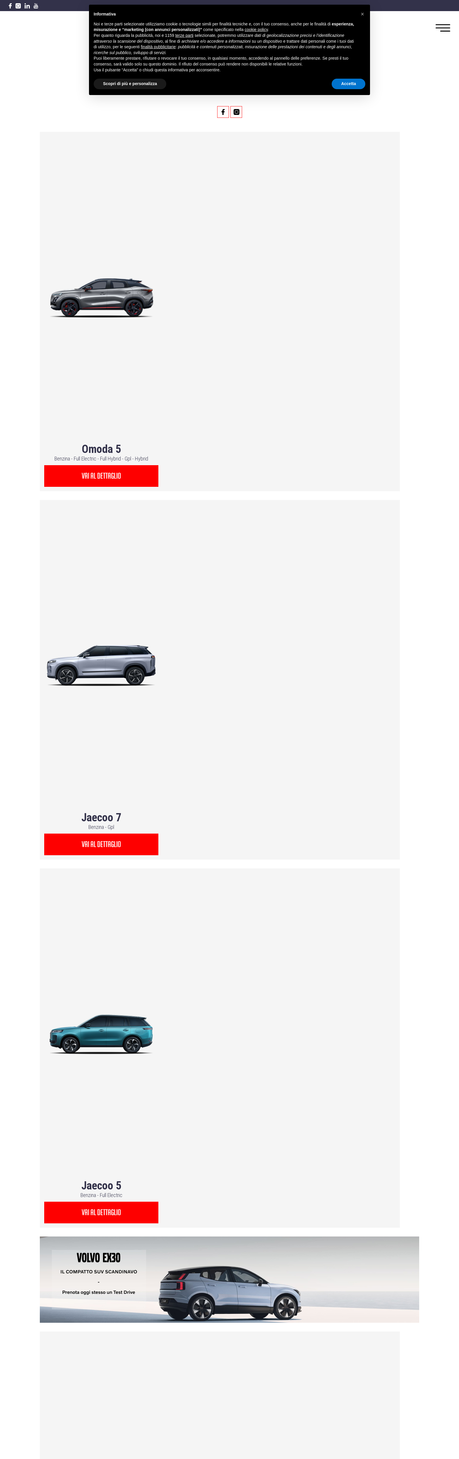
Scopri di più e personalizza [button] (130, 83)
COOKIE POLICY (308, 1365)
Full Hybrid (109, 226)
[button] (362, 14)
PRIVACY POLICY (309, 1358)
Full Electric (84, 226)
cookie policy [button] (256, 29)
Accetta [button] (348, 83)
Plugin (122, 708)
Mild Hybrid (238, 837)
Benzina (61, 226)
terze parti (184, 35)
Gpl (127, 226)
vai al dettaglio (100, 242)
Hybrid (140, 226)
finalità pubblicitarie (158, 46)
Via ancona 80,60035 (229, 1297)
